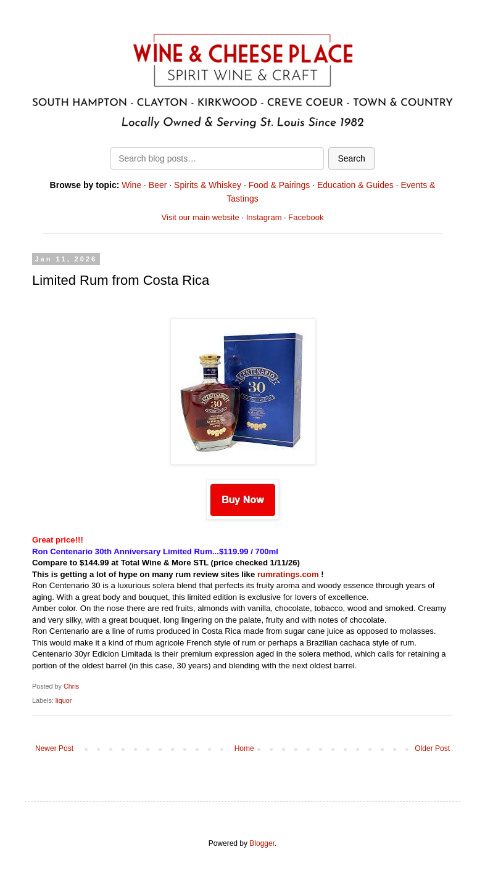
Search (351, 158)
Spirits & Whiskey (207, 185)
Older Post (432, 748)
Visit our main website (200, 217)
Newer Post (54, 748)
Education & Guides (355, 185)
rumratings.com (288, 574)
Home (244, 748)
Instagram (264, 217)
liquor (64, 700)
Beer (158, 185)
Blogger (262, 843)
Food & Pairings (279, 185)
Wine (131, 185)
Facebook (305, 217)
